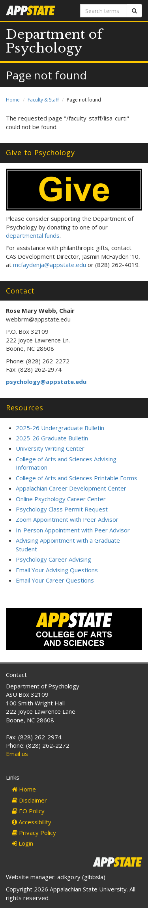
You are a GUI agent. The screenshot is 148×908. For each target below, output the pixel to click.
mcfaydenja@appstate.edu (49, 265)
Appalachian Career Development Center (71, 488)
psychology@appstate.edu (46, 381)
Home (13, 99)
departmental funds (33, 235)
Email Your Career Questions (55, 580)
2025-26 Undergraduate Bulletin (60, 428)
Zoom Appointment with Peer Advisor (67, 519)
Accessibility (31, 822)
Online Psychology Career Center (61, 499)
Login (22, 843)
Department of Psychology (54, 41)
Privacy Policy (34, 833)
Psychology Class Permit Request (62, 509)
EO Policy (28, 811)
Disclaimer (29, 800)
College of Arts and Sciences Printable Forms (76, 478)
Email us (17, 754)
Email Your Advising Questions (57, 570)
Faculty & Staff (43, 99)
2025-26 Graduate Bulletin (52, 438)
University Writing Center (50, 448)
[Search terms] (103, 10)
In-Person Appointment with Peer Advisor (73, 530)
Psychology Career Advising (53, 559)
